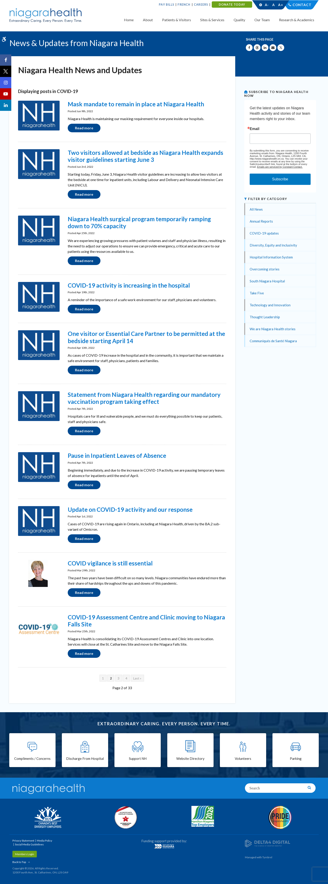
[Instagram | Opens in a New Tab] (5, 82)
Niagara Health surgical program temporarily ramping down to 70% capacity (139, 222)
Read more (84, 128)
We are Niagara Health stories (272, 329)
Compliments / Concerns (32, 758)
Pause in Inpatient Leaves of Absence (117, 455)
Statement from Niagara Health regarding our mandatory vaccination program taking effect (144, 398)
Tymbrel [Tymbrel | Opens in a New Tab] (267, 857)
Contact (302, 5)
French (184, 4)
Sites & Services (212, 20)
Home (129, 20)
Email (254, 129)
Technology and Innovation (270, 305)
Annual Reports (261, 221)
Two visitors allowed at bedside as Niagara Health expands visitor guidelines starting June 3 (145, 156)
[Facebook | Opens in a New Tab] (5, 60)
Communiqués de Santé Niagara (273, 341)
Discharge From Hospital (85, 758)
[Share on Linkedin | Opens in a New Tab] (265, 47)
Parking (296, 758)
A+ (280, 5)
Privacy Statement (23, 840)
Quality (239, 20)
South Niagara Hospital (267, 281)
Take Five (257, 293)
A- (267, 5)
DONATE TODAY (232, 4)
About (148, 20)
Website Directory (190, 758)
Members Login (24, 854)
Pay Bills (166, 4)
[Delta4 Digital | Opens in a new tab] (267, 843)
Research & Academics (296, 20)
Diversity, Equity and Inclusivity (273, 245)
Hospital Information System (271, 257)
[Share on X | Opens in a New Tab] (280, 47)
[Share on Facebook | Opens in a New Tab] (249, 47)
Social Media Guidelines (29, 844)
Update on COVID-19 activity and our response (130, 509)
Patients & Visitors (176, 20)
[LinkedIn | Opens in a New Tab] (5, 105)
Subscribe (280, 179)
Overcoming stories (264, 269)
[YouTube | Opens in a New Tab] (5, 94)
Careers (201, 4)
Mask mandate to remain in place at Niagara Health (136, 104)
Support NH (138, 758)
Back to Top (19, 862)
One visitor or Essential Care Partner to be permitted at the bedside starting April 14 (146, 337)
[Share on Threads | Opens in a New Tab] (257, 47)
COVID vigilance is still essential (110, 563)
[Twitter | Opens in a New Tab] (5, 71)
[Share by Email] (273, 47)
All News (256, 209)
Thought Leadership (265, 317)
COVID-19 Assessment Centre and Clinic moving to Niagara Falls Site (146, 621)
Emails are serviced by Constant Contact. (280, 166)
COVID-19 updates (264, 233)
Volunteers (243, 758)
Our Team (262, 20)
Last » (137, 678)
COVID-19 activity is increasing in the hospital (129, 285)
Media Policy (44, 840)
